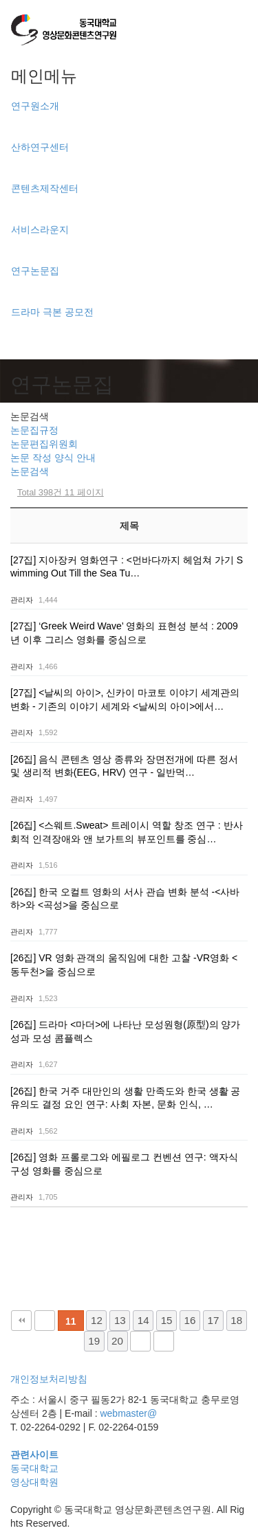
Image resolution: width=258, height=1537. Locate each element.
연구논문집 (35, 270)
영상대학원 (34, 1482)
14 (143, 1320)
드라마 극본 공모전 (52, 311)
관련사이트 (34, 1454)
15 (167, 1320)
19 (94, 1341)
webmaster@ (128, 1413)
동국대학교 (34, 1468)
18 (236, 1320)
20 (117, 1341)
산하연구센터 (40, 147)
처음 (21, 1320)
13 (120, 1320)
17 (213, 1320)
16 (190, 1320)
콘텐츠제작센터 (44, 188)
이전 (44, 1320)
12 (97, 1320)
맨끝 (163, 1341)
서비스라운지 (40, 229)
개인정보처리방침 (48, 1378)
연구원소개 (35, 105)
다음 (140, 1341)
